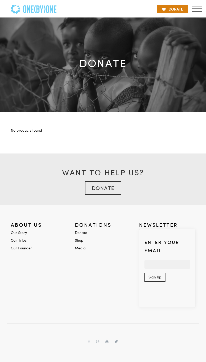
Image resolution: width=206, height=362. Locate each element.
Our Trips (18, 240)
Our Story (19, 232)
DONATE (172, 9)
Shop (79, 240)
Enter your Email (161, 246)
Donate (103, 187)
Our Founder (21, 248)
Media (80, 248)
